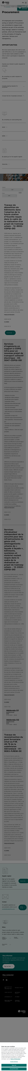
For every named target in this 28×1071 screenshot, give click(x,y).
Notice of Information (15, 1059)
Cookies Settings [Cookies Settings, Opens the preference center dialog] (14, 1062)
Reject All (14, 1066)
